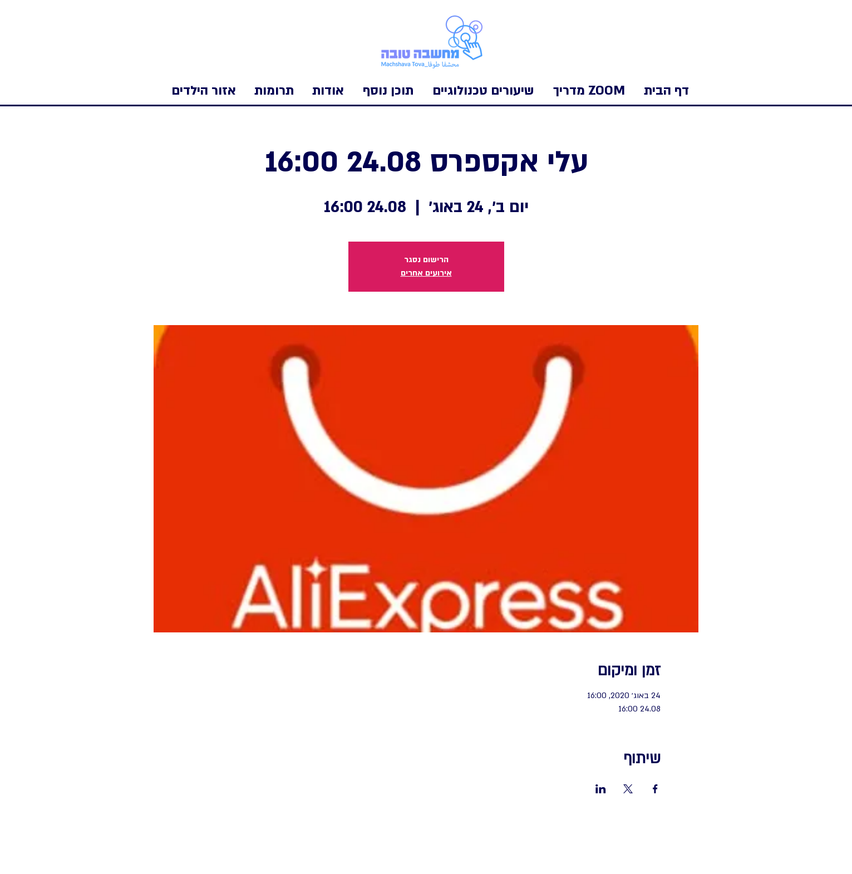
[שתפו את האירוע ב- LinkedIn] (600, 788)
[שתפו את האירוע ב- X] (628, 788)
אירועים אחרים (426, 273)
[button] (203, 91)
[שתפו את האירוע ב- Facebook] (655, 788)
